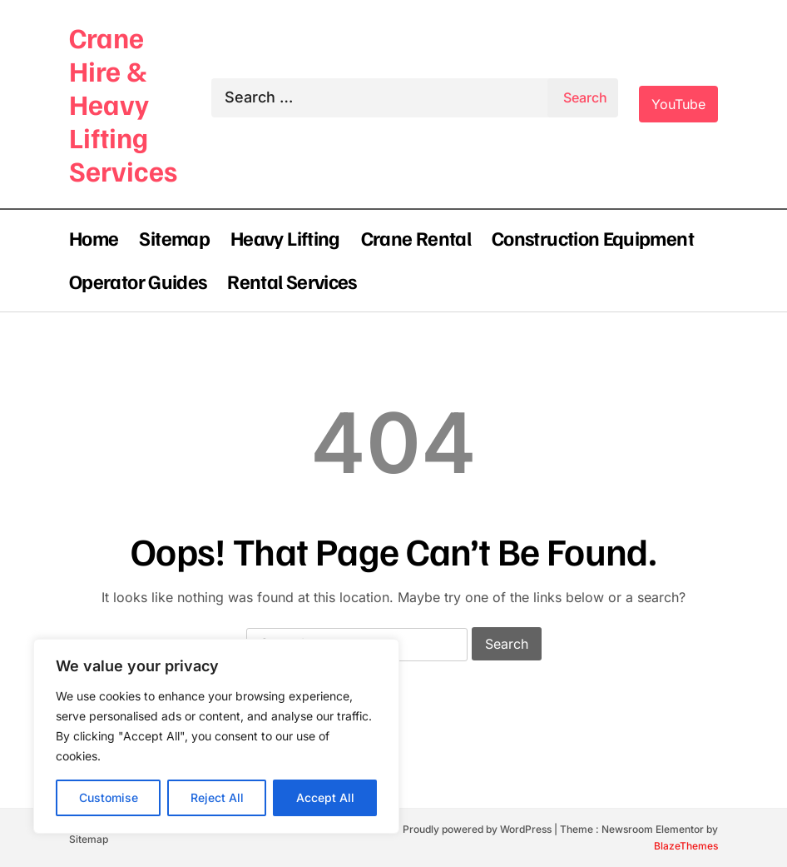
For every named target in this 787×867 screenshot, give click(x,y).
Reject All (217, 797)
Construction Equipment (593, 237)
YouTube (678, 104)
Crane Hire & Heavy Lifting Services (123, 103)
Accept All (325, 797)
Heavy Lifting (285, 237)
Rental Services (291, 280)
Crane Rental (416, 237)
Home (93, 237)
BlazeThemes (686, 846)
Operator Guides (137, 280)
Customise (108, 797)
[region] (216, 736)
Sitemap (174, 237)
